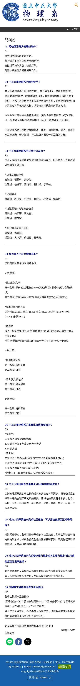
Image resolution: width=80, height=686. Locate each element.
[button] (76, 5)
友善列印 (9, 633)
